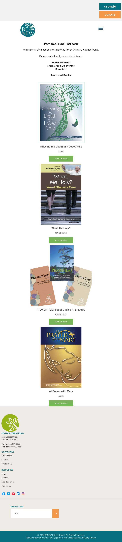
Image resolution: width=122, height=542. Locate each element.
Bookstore (61, 69)
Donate (109, 14)
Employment (6, 464)
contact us (52, 56)
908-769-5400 (14, 444)
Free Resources (7, 482)
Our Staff (5, 459)
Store (110, 6)
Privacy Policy (89, 537)
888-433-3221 (16, 446)
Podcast (4, 477)
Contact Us (6, 486)
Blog (3, 473)
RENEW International (28, 30)
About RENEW (7, 455)
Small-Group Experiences (61, 65)
